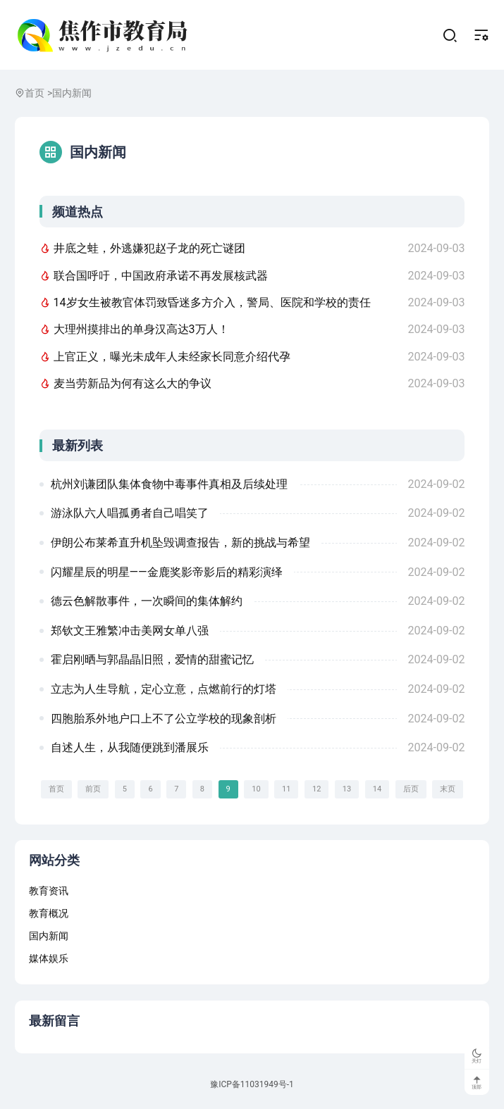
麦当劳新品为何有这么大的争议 (125, 384)
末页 (447, 789)
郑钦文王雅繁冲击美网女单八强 (130, 631)
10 (256, 789)
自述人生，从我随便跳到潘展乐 (130, 748)
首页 (34, 93)
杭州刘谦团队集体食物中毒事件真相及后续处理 (169, 484)
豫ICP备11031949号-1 (252, 1086)
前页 (93, 789)
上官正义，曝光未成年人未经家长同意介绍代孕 (164, 357)
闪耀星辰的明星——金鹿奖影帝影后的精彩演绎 (167, 572)
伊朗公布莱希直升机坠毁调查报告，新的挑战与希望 (180, 543)
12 (316, 789)
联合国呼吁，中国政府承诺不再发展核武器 (153, 276)
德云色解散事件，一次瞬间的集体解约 (146, 601)
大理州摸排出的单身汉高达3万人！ (134, 330)
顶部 (477, 1082)
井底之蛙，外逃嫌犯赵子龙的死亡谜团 (142, 249)
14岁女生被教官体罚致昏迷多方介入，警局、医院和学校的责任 (205, 303)
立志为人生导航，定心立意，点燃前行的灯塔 (163, 689)
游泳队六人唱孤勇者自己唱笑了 (130, 513)
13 (347, 789)
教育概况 (48, 914)
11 (286, 789)
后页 (411, 789)
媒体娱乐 (48, 959)
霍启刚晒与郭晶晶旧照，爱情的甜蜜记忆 (152, 660)
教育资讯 (48, 891)
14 (377, 789)
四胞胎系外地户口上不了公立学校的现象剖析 (163, 718)
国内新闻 (72, 93)
